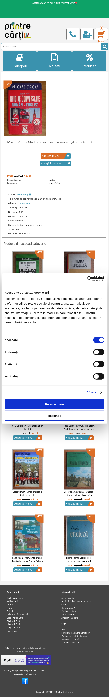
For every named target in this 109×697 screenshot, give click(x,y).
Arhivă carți (12, 601)
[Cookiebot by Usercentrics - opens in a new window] (87, 278)
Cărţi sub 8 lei (13, 624)
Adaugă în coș (55, 156)
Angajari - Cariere (69, 617)
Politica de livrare (69, 611)
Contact (65, 604)
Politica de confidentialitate (74, 636)
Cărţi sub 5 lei (13, 621)
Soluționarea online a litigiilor (75, 632)
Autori (10, 604)
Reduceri (89, 60)
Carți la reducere (15, 598)
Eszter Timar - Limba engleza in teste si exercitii (27, 493)
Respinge (54, 415)
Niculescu (23, 203)
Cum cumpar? (68, 608)
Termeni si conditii (70, 639)
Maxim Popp (23, 194)
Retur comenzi (68, 614)
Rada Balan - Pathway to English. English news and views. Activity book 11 (79, 429)
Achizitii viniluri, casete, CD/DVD (76, 601)
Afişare (91, 392)
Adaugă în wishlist (55, 163)
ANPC (64, 629)
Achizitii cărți (67, 598)
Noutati (54, 60)
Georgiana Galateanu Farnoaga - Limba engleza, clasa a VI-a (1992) (79, 495)
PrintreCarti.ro (66, 692)
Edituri (10, 608)
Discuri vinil (12, 631)
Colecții (10, 611)
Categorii (20, 60)
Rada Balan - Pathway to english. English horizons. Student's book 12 (27, 561)
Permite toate (54, 404)
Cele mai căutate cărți (17, 614)
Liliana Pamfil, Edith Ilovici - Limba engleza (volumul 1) (79, 559)
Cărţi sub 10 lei (14, 627)
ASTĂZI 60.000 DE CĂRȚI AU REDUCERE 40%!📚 (55, 3)
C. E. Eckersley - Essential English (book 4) (27, 427)
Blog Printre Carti (15, 617)
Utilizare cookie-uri (70, 642)
